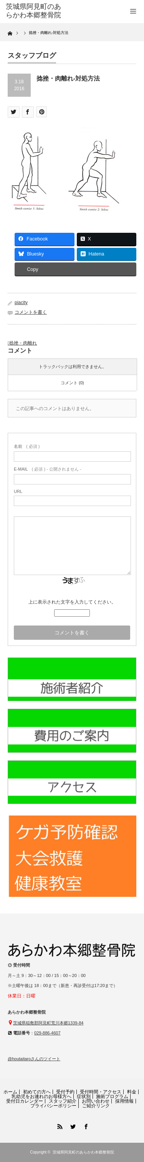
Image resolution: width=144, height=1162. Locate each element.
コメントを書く (31, 312)
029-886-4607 (47, 1033)
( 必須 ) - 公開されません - (47, 469)
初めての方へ (37, 1092)
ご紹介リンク (96, 1105)
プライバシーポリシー (53, 1105)
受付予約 (65, 1092)
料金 (131, 1092)
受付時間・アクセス (100, 1092)
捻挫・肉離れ (23, 343)
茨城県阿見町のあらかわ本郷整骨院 (83, 1152)
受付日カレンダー (24, 1101)
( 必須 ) (27, 446)
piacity (21, 302)
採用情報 (124, 1101)
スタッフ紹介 (62, 1101)
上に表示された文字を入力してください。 (72, 602)
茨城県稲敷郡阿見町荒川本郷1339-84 (48, 1023)
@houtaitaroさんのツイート (34, 1058)
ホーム (10, 1092)
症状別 (84, 1096)
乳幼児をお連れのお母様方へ (41, 1096)
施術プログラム (112, 1096)
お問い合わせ (95, 1101)
